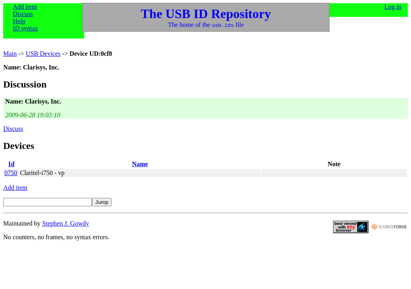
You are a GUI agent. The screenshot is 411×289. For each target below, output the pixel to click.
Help (19, 21)
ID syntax (25, 28)
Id (11, 164)
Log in (393, 6)
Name (140, 164)
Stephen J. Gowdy (65, 223)
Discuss (23, 13)
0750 (10, 172)
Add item (25, 6)
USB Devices (43, 53)
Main (10, 53)
